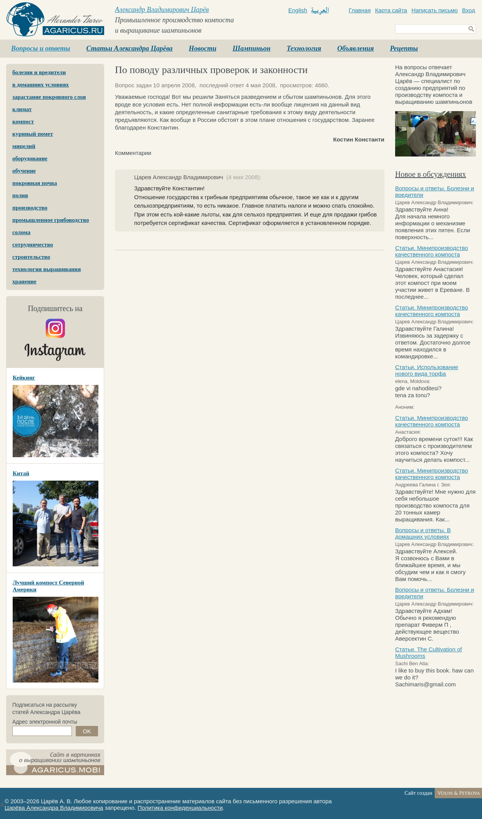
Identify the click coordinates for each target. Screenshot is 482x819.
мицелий (23, 146)
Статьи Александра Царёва (129, 48)
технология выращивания (46, 269)
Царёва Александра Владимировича (54, 807)
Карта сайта (391, 10)
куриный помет (32, 134)
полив (20, 195)
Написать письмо (434, 10)
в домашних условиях (40, 85)
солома (21, 232)
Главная (360, 10)
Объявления (355, 48)
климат (22, 109)
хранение (24, 281)
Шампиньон (252, 48)
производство (29, 208)
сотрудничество (32, 244)
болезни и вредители (39, 72)
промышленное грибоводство (50, 220)
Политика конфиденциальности (180, 807)
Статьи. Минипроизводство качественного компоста (431, 251)
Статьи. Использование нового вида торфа (426, 370)
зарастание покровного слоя (49, 97)
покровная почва (34, 183)
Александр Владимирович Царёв (162, 9)
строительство (31, 257)
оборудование (29, 158)
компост (23, 121)
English (297, 10)
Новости (202, 48)
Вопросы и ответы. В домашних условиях (423, 533)
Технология (304, 48)
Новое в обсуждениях (430, 174)
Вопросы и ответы (40, 48)
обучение (24, 171)
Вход (468, 10)
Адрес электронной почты (44, 722)
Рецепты (404, 48)
